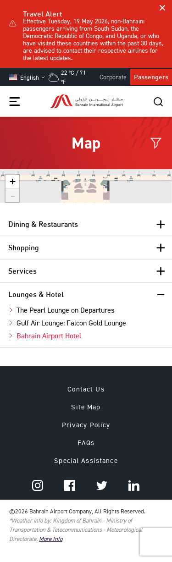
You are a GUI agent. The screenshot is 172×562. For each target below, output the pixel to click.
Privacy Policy (86, 424)
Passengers (151, 77)
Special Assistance (86, 460)
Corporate (113, 77)
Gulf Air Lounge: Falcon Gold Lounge (71, 322)
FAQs (86, 442)
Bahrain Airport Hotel (49, 335)
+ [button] (12, 181)
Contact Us (85, 389)
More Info (50, 538)
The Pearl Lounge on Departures (65, 309)
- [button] (13, 195)
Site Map (85, 406)
